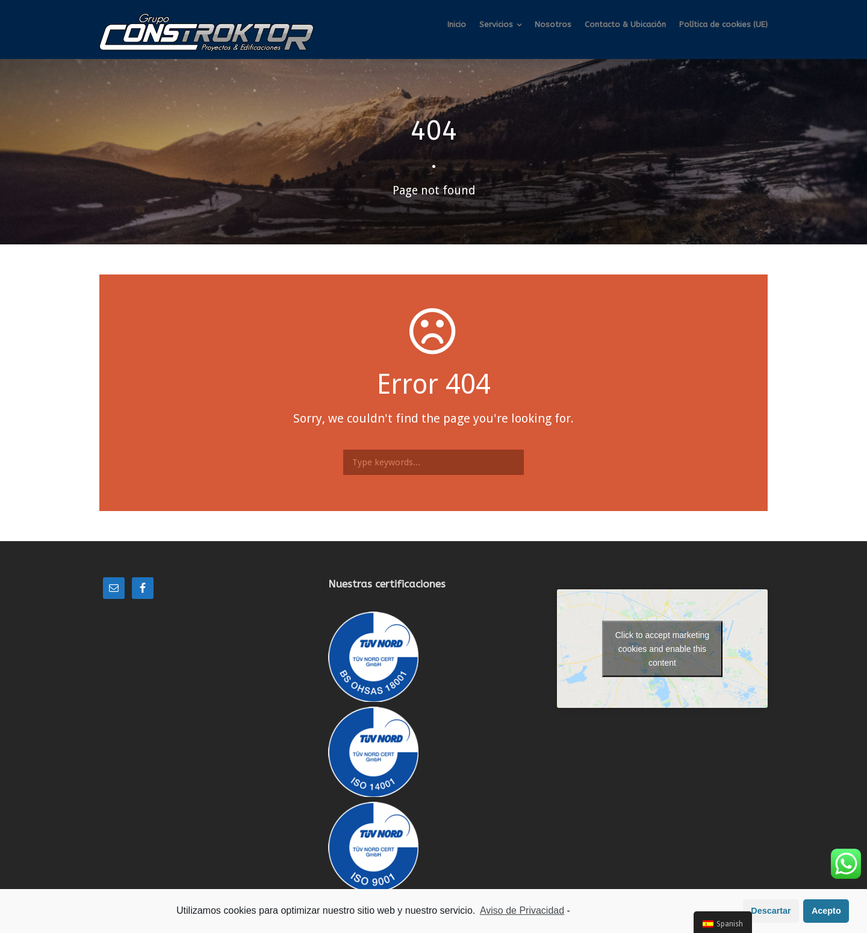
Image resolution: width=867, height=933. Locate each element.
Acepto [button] (826, 911)
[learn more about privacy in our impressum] (573, 912)
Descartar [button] (771, 911)
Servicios (496, 24)
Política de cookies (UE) (723, 24)
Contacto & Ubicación (625, 24)
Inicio (456, 24)
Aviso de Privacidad (522, 911)
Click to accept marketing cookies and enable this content (662, 648)
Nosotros (553, 24)
